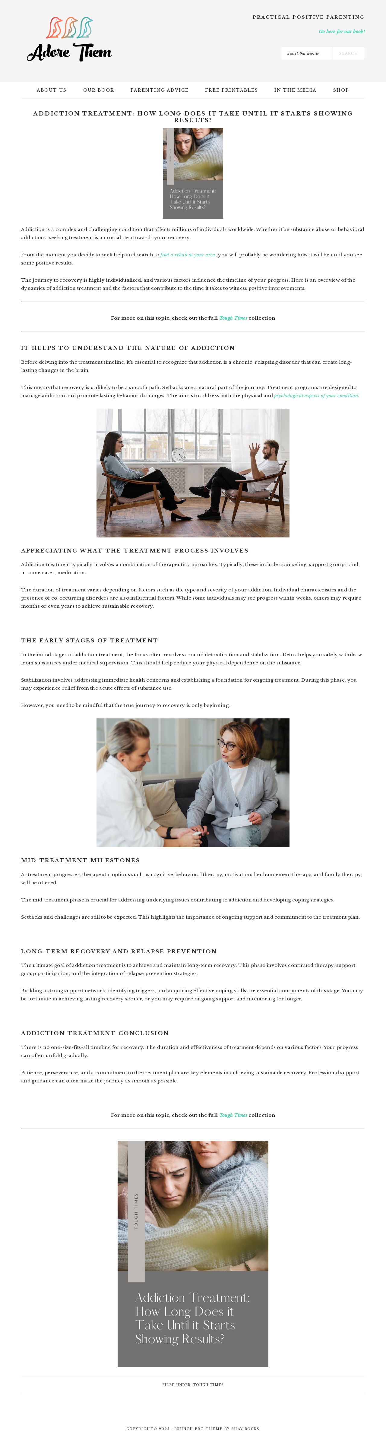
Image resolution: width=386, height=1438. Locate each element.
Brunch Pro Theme (198, 1429)
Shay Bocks (245, 1429)
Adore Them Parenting (69, 39)
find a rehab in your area (188, 255)
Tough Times (233, 318)
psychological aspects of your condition (316, 395)
